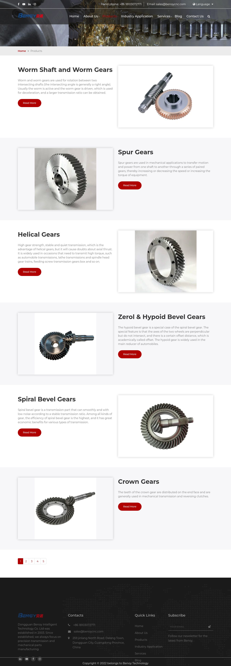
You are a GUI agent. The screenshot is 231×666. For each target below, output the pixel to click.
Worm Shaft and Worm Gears (65, 69)
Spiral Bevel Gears (47, 399)
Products (109, 16)
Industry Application (137, 16)
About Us (90, 16)
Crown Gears (138, 481)
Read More (29, 103)
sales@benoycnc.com (171, 4)
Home (74, 16)
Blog (178, 16)
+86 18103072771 (131, 4)
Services (163, 16)
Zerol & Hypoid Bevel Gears (161, 317)
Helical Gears (39, 234)
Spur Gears (135, 152)
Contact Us (195, 16)
